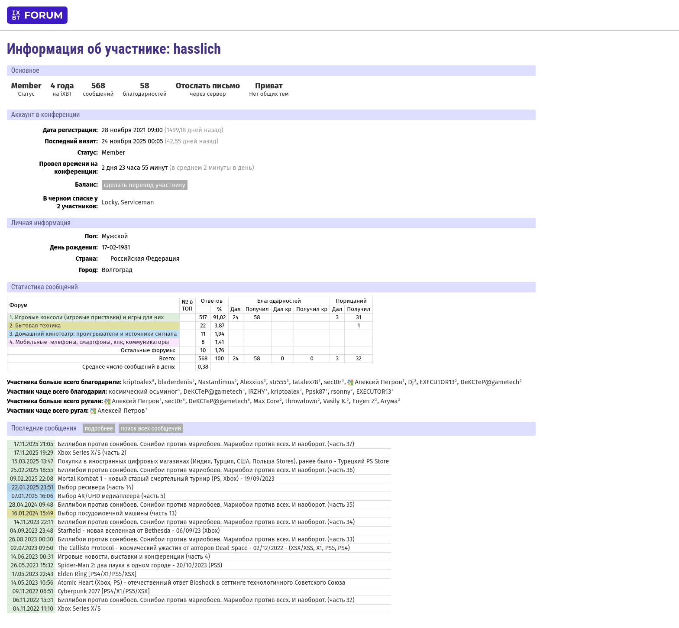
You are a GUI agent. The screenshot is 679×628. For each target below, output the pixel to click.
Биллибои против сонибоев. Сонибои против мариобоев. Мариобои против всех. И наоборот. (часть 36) (206, 470)
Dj (411, 382)
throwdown (301, 401)
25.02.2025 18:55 (32, 470)
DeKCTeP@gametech (489, 382)
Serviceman (137, 202)
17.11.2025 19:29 (33, 452)
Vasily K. (335, 401)
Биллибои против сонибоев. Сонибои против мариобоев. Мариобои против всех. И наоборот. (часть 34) (206, 522)
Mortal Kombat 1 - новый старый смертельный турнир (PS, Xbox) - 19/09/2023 (166, 478)
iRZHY (256, 391)
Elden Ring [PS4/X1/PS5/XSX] (97, 574)
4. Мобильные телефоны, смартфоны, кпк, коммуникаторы (89, 342)
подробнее (99, 428)
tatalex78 (305, 382)
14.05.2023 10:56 (31, 582)
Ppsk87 (315, 391)
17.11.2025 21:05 (33, 444)
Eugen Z (363, 401)
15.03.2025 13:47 (32, 461)
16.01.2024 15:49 (32, 513)
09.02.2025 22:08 (31, 478)
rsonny (340, 391)
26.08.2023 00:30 (31, 539)
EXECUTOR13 (437, 382)
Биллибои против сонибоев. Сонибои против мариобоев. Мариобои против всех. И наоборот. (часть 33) (206, 539)
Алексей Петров (374, 382)
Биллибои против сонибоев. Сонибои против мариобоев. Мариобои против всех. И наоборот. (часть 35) (206, 504)
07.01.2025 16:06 (32, 496)
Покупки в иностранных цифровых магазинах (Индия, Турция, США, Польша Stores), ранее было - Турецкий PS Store (223, 461)
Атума (389, 401)
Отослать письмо (208, 86)
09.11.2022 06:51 (32, 591)
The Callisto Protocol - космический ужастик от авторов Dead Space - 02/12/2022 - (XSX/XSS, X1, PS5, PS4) (204, 548)
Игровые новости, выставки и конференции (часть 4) (134, 556)
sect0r (333, 382)
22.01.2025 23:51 (32, 487)
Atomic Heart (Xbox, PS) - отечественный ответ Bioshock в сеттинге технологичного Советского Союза (201, 582)
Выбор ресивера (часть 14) (95, 487)
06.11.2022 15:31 (33, 600)
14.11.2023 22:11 (33, 522)
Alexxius (252, 382)
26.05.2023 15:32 (32, 565)
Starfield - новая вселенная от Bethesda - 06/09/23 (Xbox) (139, 530)
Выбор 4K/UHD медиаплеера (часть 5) (111, 496)
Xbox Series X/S (79, 608)
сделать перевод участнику (144, 185)
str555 (278, 382)
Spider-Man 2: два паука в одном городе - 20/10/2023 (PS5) (140, 565)
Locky (110, 202)
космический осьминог (143, 391)
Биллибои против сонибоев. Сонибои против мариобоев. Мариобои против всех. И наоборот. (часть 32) (206, 600)
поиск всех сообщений (151, 428)
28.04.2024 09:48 (31, 504)
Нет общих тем (269, 89)
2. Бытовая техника (35, 325)
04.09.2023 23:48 (32, 530)
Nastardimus (216, 382)
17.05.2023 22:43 (32, 574)
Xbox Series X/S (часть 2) (92, 452)
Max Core (266, 401)
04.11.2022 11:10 (33, 608)
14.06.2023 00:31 (31, 556)
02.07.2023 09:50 (31, 548)
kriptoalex (137, 382)
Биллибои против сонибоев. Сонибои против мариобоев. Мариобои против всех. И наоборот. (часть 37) (206, 444)
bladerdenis (175, 382)
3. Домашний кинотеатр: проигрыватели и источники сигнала (93, 333)
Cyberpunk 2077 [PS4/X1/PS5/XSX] (103, 591)
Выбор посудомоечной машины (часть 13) (117, 513)
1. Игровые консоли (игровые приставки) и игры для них (87, 317)
